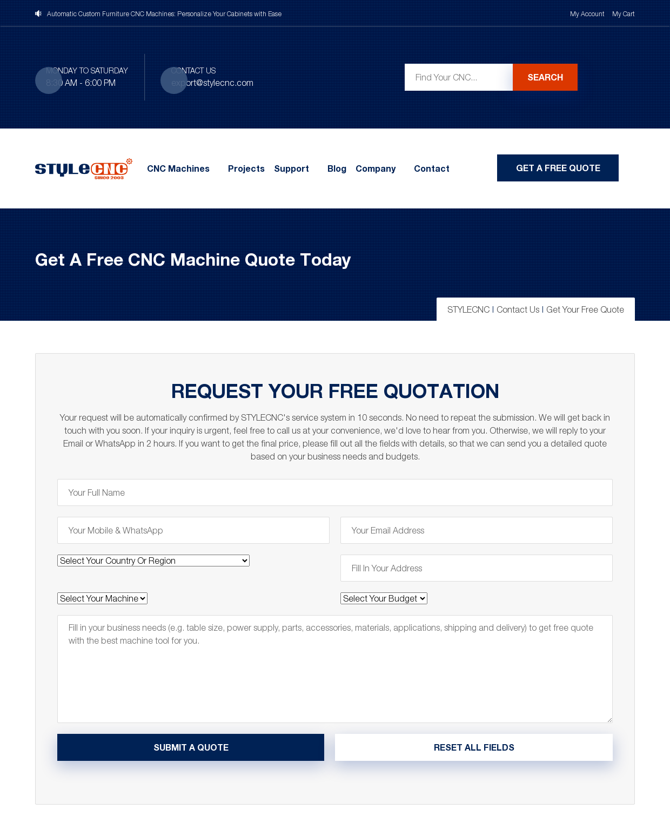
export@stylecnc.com (212, 82)
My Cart (623, 14)
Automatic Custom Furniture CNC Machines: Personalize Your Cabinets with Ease (164, 14)
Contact (432, 168)
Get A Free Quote (558, 168)
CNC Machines (178, 168)
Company (376, 168)
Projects (246, 168)
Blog (336, 168)
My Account (587, 14)
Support (291, 168)
